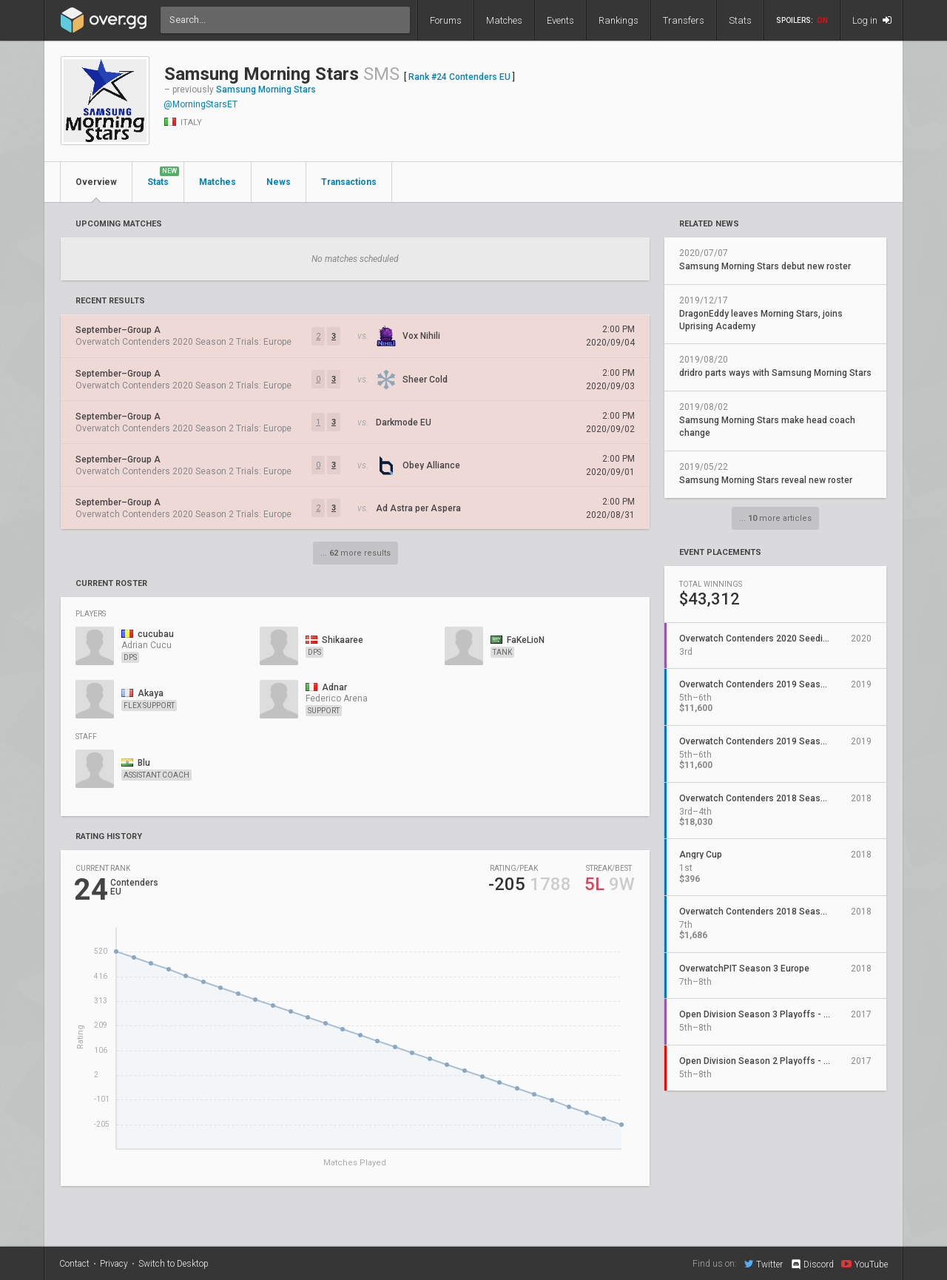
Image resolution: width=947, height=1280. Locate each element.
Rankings (618, 20)
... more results (355, 553)
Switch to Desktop (173, 1263)
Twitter (763, 1264)
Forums (446, 20)
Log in (872, 20)
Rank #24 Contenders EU (459, 77)
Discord (812, 1264)
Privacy (114, 1263)
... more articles (775, 518)
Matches (504, 20)
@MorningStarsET (200, 104)
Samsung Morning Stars (266, 89)
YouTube (864, 1264)
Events (560, 20)
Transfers (683, 20)
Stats (740, 20)
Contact (74, 1263)
